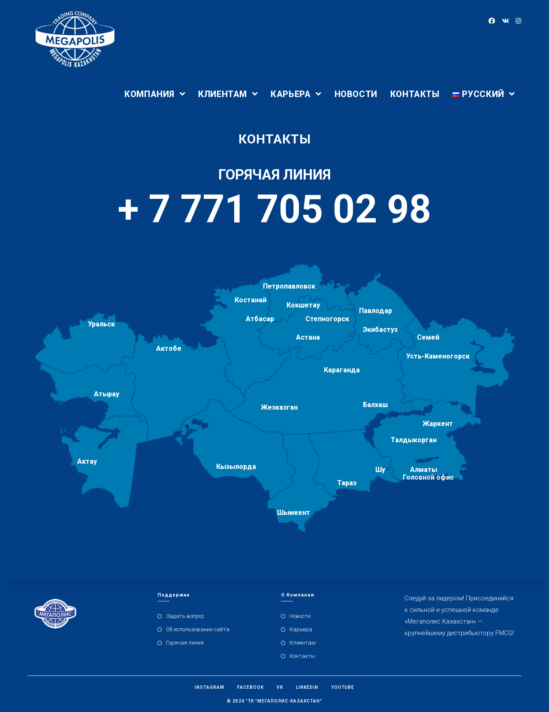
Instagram (209, 687)
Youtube (342, 687)
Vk (280, 687)
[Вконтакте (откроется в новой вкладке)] (505, 21)
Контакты (302, 656)
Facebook (250, 687)
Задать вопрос (185, 616)
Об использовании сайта (197, 629)
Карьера (301, 629)
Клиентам (303, 642)
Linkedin (307, 687)
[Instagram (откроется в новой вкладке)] (518, 21)
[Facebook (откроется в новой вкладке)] (491, 21)
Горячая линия (185, 642)
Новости (300, 616)
